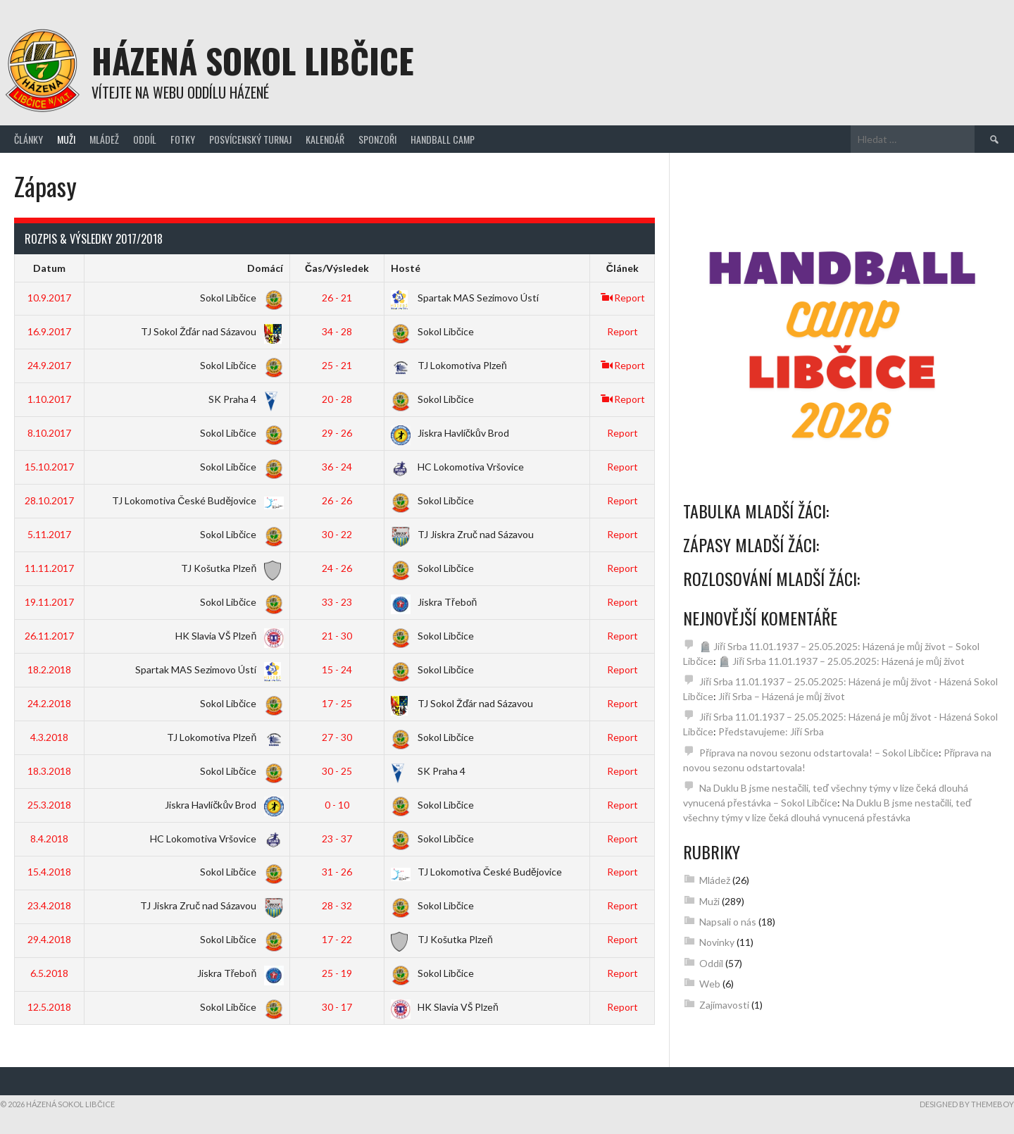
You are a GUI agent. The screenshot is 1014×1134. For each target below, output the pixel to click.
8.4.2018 (49, 839)
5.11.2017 (49, 534)
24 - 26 (337, 568)
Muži (66, 139)
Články (28, 139)
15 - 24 (337, 669)
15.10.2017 (49, 467)
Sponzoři (377, 139)
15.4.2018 (49, 872)
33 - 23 (337, 602)
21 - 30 (337, 636)
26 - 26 (337, 500)
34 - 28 (337, 331)
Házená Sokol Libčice (253, 60)
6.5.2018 (49, 973)
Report (622, 298)
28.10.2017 (49, 500)
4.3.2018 (49, 737)
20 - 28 (337, 399)
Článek (622, 268)
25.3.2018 (49, 805)
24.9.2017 (49, 365)
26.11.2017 (49, 636)
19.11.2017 (49, 602)
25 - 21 (337, 365)
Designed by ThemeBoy (967, 1104)
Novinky (716, 942)
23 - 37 (337, 839)
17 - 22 (337, 939)
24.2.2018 (49, 703)
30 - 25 (337, 771)
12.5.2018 (49, 1007)
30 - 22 (337, 534)
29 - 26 (337, 433)
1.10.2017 (49, 399)
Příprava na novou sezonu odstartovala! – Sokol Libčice (819, 753)
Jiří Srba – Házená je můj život (781, 696)
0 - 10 (337, 805)
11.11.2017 (49, 568)
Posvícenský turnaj (250, 139)
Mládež (104, 139)
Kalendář (325, 139)
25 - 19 (337, 973)
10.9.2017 (49, 298)
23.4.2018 (49, 905)
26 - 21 (337, 298)
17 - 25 (337, 703)
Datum (49, 268)
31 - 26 (337, 872)
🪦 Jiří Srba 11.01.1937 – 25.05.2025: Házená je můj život (841, 661)
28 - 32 (337, 905)
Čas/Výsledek (337, 268)
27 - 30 (337, 737)
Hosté (405, 268)
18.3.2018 (49, 771)
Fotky (182, 139)
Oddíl (144, 139)
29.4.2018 (49, 939)
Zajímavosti (724, 1005)
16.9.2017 (49, 331)
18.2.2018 (49, 669)
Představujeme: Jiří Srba (770, 731)
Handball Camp (443, 139)
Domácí (265, 268)
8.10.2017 (49, 433)
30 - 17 (337, 1007)
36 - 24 (337, 467)
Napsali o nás (727, 922)
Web (709, 984)
